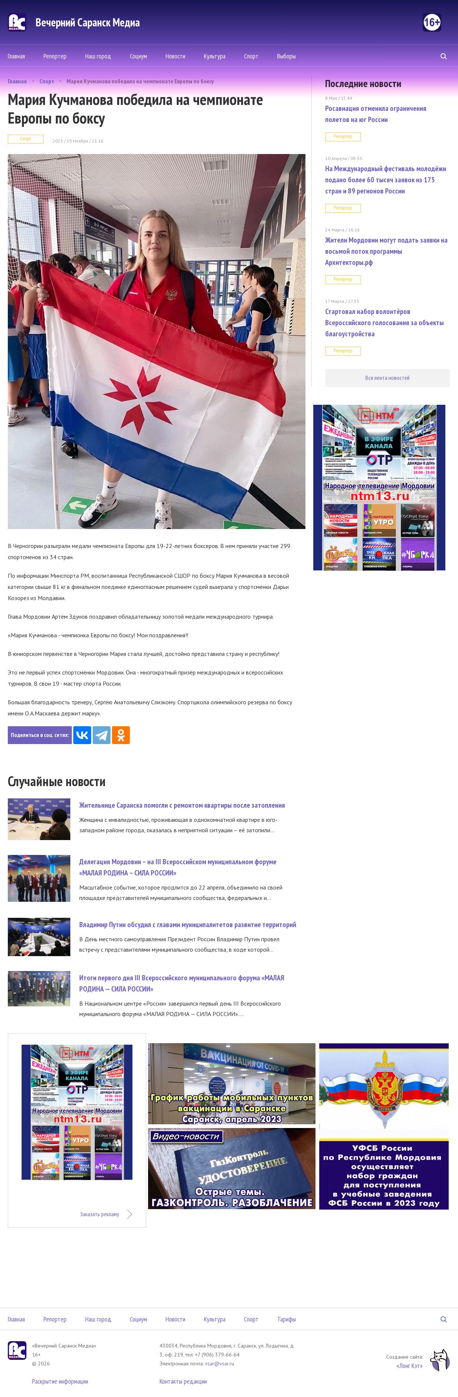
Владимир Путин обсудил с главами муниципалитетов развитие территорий (187, 924)
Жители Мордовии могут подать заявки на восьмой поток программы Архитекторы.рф (386, 251)
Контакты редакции (183, 1381)
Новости (175, 56)
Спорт (251, 56)
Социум (138, 56)
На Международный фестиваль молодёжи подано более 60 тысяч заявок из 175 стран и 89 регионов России (385, 180)
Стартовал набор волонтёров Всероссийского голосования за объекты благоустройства (384, 323)
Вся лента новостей (387, 377)
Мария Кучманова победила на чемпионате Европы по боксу (140, 81)
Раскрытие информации (60, 1381)
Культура (214, 56)
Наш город (98, 56)
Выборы (286, 56)
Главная (16, 56)
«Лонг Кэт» (410, 1365)
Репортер (55, 56)
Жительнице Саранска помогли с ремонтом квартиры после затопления (182, 805)
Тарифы (286, 1319)
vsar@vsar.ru (219, 1363)
